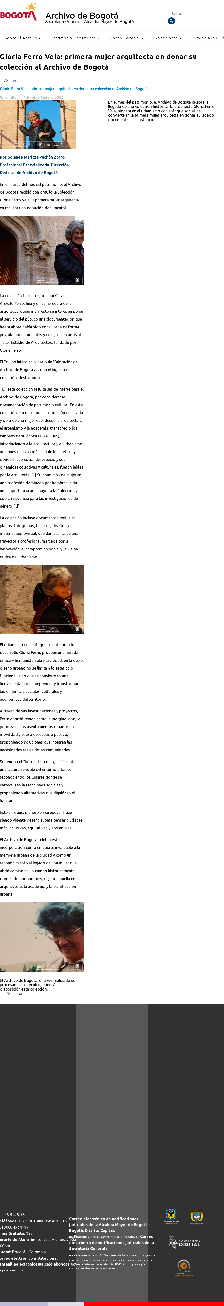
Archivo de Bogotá (102, 18)
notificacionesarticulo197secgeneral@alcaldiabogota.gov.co (112, 1255)
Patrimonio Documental (74, 38)
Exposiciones (165, 38)
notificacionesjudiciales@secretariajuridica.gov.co (104, 1236)
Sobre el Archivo (21, 38)
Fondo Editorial (125, 38)
